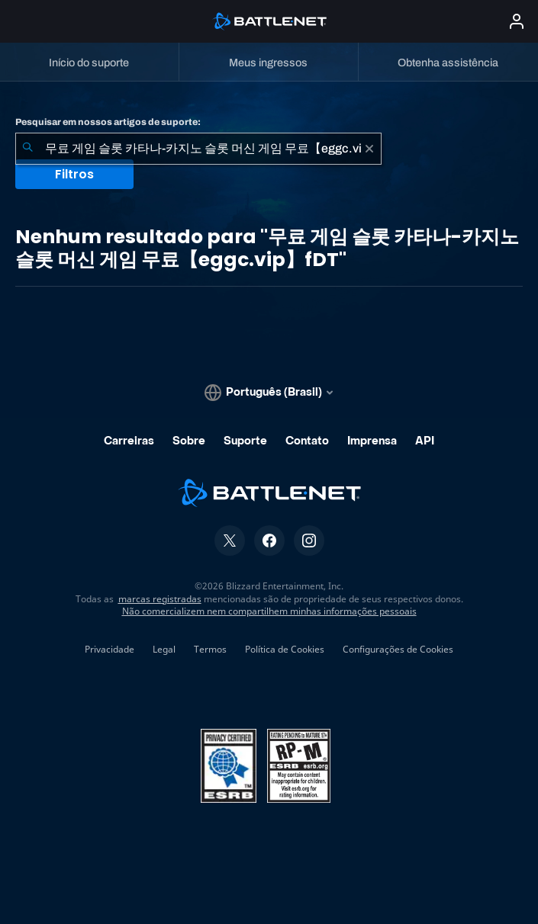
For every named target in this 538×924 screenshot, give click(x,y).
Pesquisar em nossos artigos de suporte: (108, 122)
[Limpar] (369, 149)
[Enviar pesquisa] (27, 149)
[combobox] (198, 149)
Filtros (74, 174)
